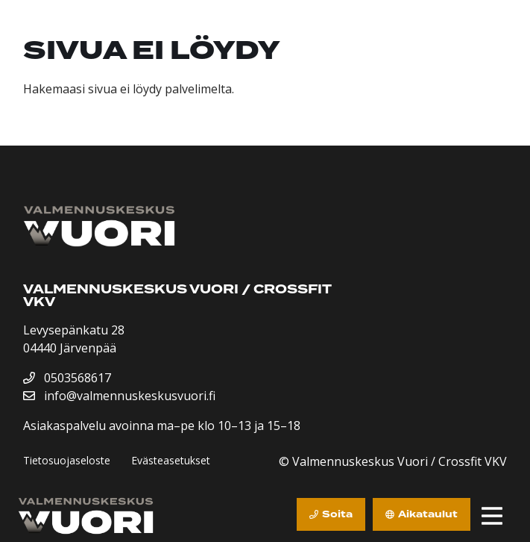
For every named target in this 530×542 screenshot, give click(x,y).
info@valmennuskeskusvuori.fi (119, 395)
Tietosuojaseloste (66, 460)
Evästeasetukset (170, 460)
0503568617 (67, 378)
